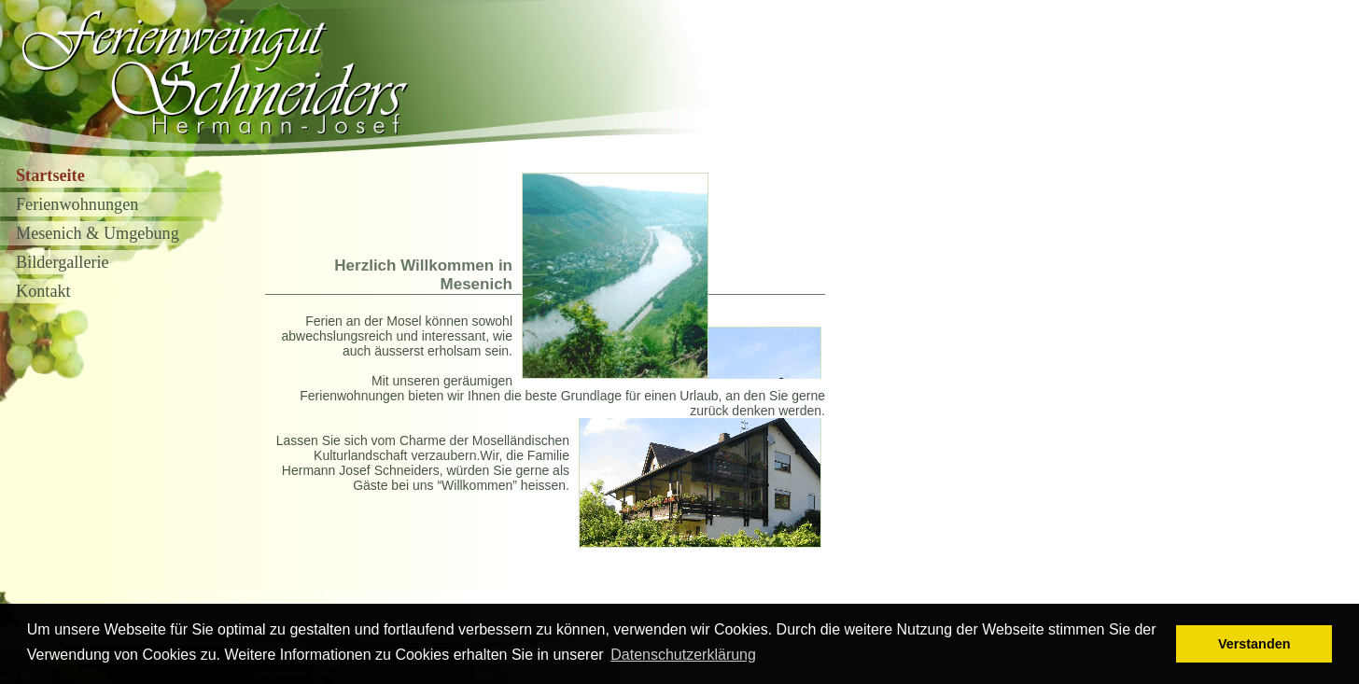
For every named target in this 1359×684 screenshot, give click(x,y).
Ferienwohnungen (77, 204)
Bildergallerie (62, 262)
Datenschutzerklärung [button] (683, 655)
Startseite (50, 175)
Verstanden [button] (1254, 643)
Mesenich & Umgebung (97, 233)
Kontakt (43, 291)
